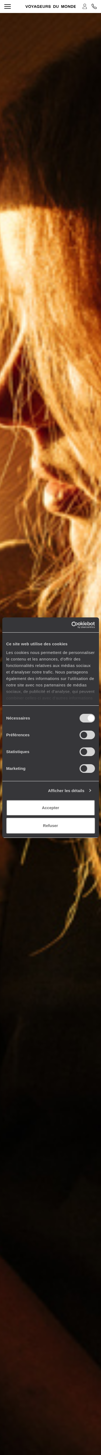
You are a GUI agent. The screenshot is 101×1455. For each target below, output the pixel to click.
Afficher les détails (66, 790)
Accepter (50, 807)
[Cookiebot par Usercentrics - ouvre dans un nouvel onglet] (72, 625)
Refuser (50, 825)
